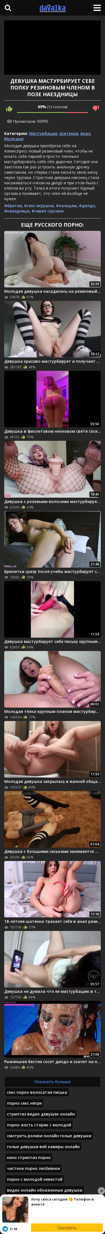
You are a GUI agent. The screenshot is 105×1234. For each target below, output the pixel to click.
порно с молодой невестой (34, 1179)
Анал (85, 133)
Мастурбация (43, 133)
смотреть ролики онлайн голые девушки (49, 1135)
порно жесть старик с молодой (39, 1124)
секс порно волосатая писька (37, 1092)
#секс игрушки (39, 205)
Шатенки (68, 133)
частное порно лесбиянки (33, 1168)
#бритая (13, 205)
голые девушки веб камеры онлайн (43, 1146)
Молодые (14, 138)
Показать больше (52, 1081)
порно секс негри (24, 1103)
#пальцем (66, 205)
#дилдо (87, 205)
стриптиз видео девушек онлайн (41, 1114)
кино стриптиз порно (29, 1157)
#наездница (16, 211)
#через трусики (48, 211)
